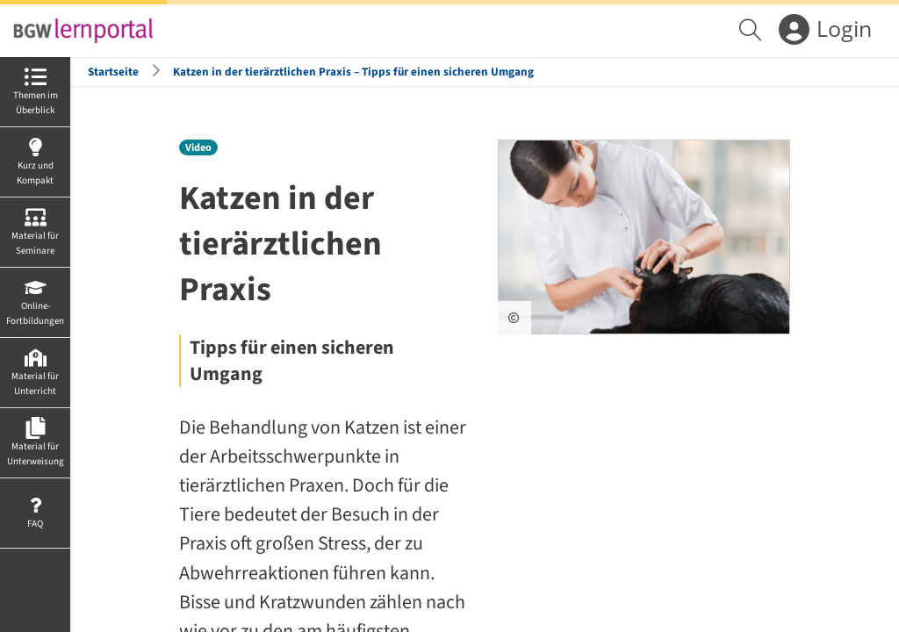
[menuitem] (752, 30)
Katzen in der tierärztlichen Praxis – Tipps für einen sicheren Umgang (353, 71)
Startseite (113, 71)
